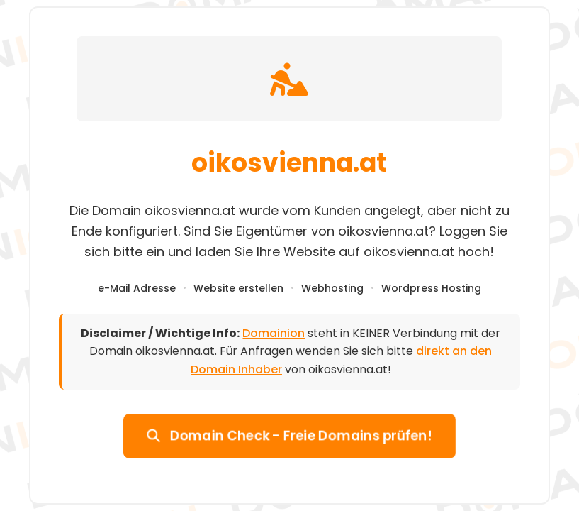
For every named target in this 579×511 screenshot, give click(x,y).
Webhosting (332, 288)
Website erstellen (238, 288)
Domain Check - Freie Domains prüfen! (289, 435)
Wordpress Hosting (431, 288)
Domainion (273, 333)
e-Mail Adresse (137, 288)
